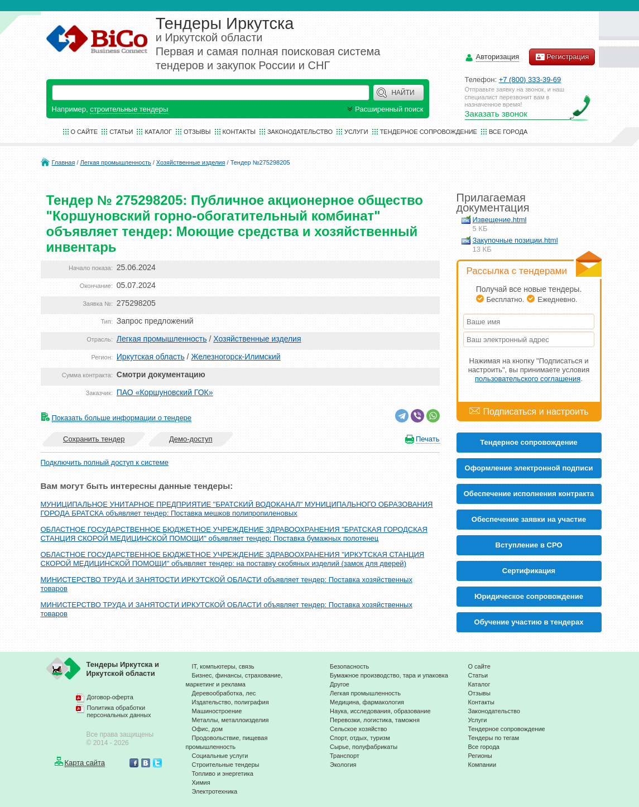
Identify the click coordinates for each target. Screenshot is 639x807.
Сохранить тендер (93, 439)
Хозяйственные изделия (190, 162)
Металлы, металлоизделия (230, 720)
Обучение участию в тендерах (529, 622)
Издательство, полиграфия (230, 702)
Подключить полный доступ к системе (105, 462)
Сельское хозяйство (358, 729)
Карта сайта (85, 762)
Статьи (121, 131)
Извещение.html (500, 219)
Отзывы (197, 131)
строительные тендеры (129, 109)
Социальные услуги (220, 755)
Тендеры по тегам (494, 737)
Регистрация (562, 57)
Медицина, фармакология (367, 702)
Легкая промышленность (115, 162)
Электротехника (215, 791)
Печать (428, 439)
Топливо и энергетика (222, 773)
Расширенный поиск (384, 109)
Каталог (158, 131)
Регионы (480, 755)
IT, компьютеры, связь (223, 666)
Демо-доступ (191, 439)
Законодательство (300, 131)
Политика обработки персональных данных (119, 711)
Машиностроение (217, 711)
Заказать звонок (496, 113)
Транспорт (344, 755)
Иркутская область (151, 356)
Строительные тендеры (226, 764)
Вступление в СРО (529, 545)
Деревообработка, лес (224, 693)
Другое (339, 684)
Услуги (356, 131)
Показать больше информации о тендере (122, 418)
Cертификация (528, 570)
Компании (482, 764)
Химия (201, 782)
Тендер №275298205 (260, 162)
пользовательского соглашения (527, 378)
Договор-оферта (110, 697)
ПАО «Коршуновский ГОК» (165, 392)
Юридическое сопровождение (528, 596)
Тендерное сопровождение (428, 131)
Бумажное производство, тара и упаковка (389, 675)
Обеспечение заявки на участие (529, 519)
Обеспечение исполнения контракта (529, 493)
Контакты (239, 131)
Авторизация (498, 57)
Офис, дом (207, 729)
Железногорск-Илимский (235, 356)
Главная (63, 162)
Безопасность (349, 666)
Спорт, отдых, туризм (360, 737)
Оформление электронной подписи (529, 468)
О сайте (84, 131)
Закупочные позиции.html (515, 240)
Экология (343, 764)
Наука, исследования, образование (380, 711)
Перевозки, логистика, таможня (375, 720)
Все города (508, 131)
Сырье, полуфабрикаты (363, 746)
